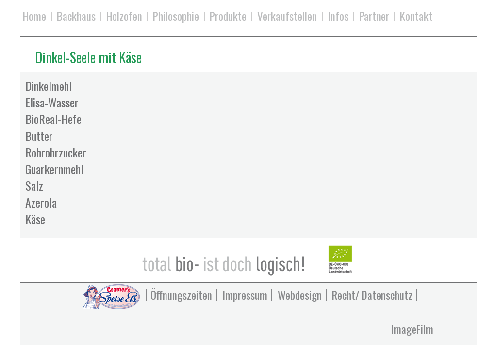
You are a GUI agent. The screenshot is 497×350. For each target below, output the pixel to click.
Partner (374, 16)
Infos (338, 16)
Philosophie (176, 16)
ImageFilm (412, 329)
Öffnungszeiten (181, 295)
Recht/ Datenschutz (372, 295)
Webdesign (300, 295)
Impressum (244, 295)
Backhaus (76, 16)
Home (34, 16)
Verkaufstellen (287, 16)
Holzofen (124, 16)
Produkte (228, 16)
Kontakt (416, 16)
